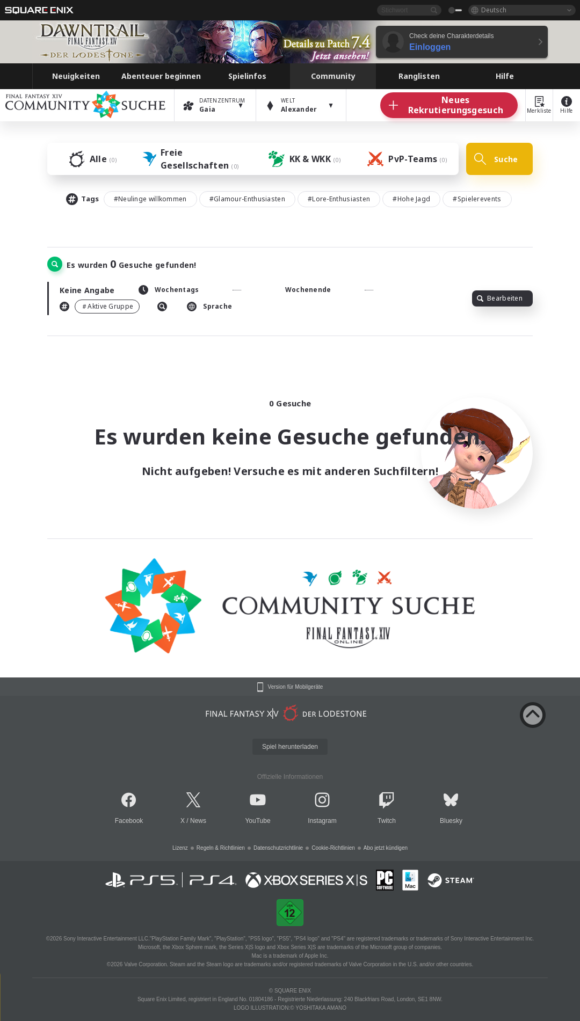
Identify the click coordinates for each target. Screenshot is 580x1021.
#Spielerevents (477, 198)
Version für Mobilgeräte (295, 687)
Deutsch (493, 9)
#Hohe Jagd (411, 198)
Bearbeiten (500, 298)
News (198, 821)
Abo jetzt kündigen (386, 848)
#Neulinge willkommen (150, 198)
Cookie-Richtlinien (333, 848)
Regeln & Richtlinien (221, 848)
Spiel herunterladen (290, 746)
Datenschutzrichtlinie (278, 848)
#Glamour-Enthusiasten (247, 198)
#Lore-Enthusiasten (339, 198)
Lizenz (180, 848)
